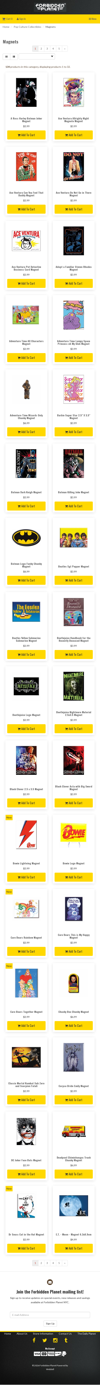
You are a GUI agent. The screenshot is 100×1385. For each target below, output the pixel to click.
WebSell (50, 1369)
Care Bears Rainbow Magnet (26, 937)
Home (6, 26)
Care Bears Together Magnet (26, 1012)
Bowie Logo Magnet (74, 863)
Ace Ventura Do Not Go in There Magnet (73, 194)
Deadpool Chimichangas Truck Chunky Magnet (74, 1158)
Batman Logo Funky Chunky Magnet (26, 565)
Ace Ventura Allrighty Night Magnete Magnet (73, 119)
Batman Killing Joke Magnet (73, 492)
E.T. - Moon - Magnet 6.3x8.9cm (73, 1234)
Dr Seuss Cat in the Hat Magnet (26, 1234)
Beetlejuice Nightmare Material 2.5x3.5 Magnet (73, 713)
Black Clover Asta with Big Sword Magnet (73, 787)
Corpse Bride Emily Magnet (74, 1086)
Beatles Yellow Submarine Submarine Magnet (26, 639)
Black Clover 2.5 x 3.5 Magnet (26, 789)
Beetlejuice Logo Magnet (26, 715)
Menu (92, 19)
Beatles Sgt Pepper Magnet (73, 566)
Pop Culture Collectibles (27, 26)
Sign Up (50, 1323)
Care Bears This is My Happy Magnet (74, 936)
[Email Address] (50, 1315)
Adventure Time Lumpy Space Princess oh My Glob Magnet (73, 342)
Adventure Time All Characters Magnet (26, 342)
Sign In (21, 19)
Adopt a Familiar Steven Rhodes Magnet (74, 268)
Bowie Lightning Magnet (26, 863)
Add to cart (26, 135)
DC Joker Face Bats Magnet (26, 1160)
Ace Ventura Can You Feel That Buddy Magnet (26, 194)
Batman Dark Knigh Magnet (26, 492)
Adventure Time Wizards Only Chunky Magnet (26, 416)
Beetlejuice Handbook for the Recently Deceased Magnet (73, 639)
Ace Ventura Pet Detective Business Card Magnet (26, 268)
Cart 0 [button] (7, 19)
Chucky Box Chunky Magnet (73, 1012)
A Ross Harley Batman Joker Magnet (26, 119)
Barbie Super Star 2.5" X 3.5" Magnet (73, 416)
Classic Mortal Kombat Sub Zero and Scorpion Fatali (26, 1084)
